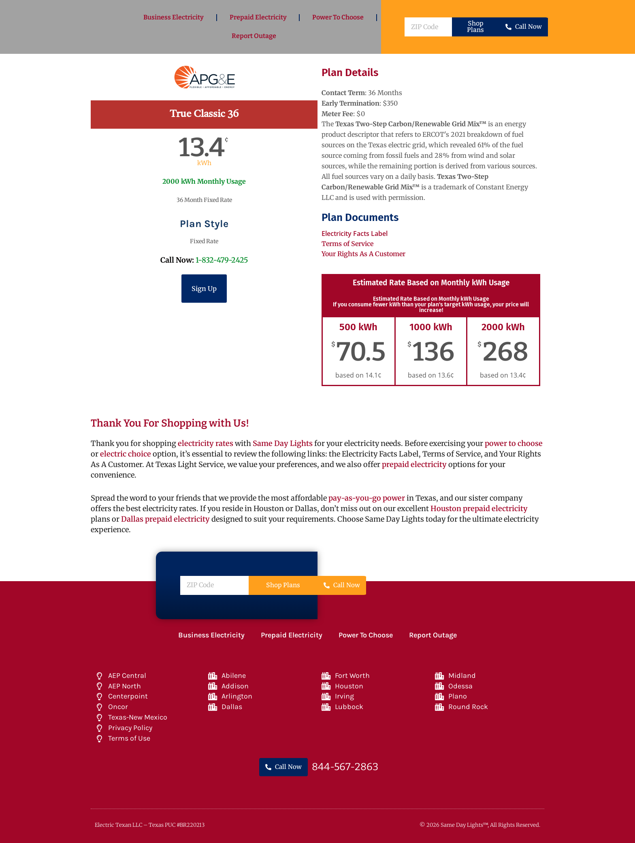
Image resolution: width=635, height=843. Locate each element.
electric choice (125, 454)
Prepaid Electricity (258, 17)
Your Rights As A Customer (363, 254)
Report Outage (254, 36)
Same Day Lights (283, 443)
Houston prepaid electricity (479, 508)
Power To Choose (338, 17)
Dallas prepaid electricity (165, 519)
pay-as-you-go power (366, 498)
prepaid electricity (413, 464)
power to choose (514, 443)
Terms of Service (347, 244)
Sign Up (204, 289)
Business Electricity (173, 17)
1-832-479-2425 (222, 260)
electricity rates (205, 443)
